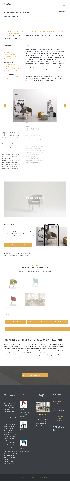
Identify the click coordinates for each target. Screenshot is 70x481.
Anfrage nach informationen (35, 375)
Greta (22, 430)
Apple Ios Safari (10, 244)
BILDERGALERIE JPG (58, 322)
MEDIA (7, 314)
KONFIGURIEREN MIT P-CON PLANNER (41, 329)
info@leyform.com (58, 410)
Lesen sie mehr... (9, 361)
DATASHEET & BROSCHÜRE (38, 322)
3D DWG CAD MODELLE (15, 322)
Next (65, 105)
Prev (5, 105)
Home (55, 11)
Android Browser (24, 244)
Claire (22, 448)
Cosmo (22, 409)
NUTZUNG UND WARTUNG (16, 329)
